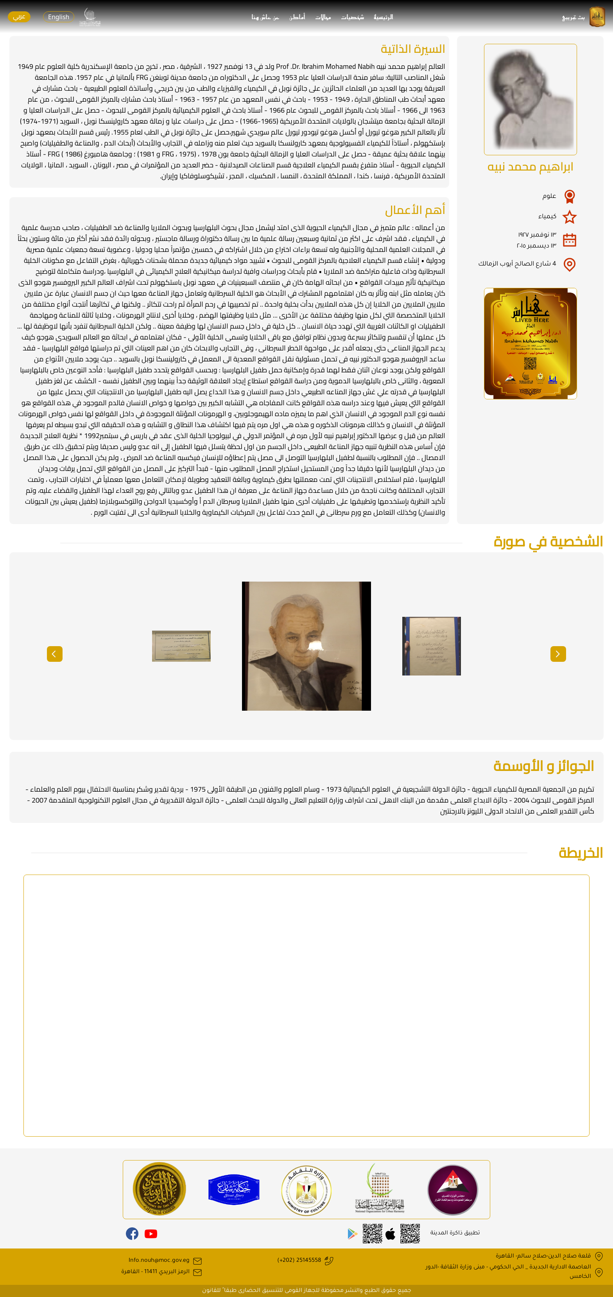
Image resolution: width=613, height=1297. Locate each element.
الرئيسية (384, 17)
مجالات (323, 17)
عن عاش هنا (266, 17)
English (58, 17)
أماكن (297, 17)
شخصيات (352, 17)
